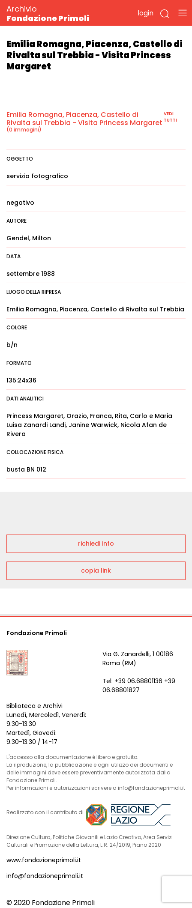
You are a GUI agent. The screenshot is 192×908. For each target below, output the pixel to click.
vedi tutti (170, 117)
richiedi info (96, 543)
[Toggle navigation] (182, 12)
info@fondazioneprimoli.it (44, 876)
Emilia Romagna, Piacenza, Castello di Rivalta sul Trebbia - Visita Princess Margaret (84, 119)
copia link (96, 570)
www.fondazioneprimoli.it (43, 860)
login (145, 13)
